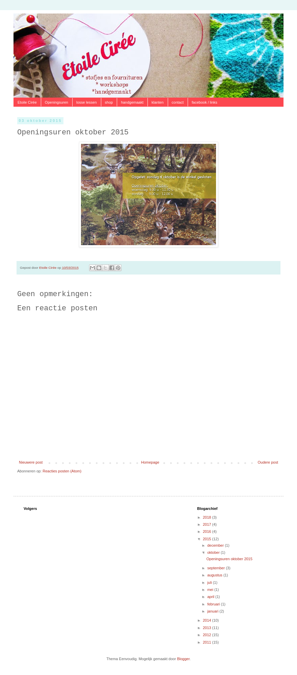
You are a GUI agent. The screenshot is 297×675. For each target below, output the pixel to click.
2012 (207, 635)
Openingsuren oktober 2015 (229, 559)
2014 (207, 620)
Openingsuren (56, 102)
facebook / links (204, 102)
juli (210, 582)
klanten (157, 102)
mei (210, 590)
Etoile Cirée (27, 102)
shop (109, 102)
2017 (207, 524)
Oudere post (268, 462)
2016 (207, 531)
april (211, 597)
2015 (207, 539)
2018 (207, 517)
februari (214, 604)
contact (178, 102)
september (216, 568)
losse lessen (86, 102)
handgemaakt (132, 102)
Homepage (150, 462)
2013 (207, 628)
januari (213, 611)
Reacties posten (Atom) (62, 471)
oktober (214, 552)
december (216, 545)
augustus (215, 575)
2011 (207, 642)
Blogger (183, 659)
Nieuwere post (31, 462)
